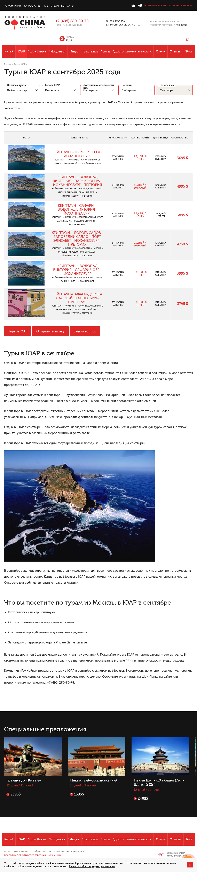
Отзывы (175, 51)
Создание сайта (176, 853)
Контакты (67, 6)
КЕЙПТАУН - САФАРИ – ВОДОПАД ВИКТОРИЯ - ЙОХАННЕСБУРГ (77, 209)
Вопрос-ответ (32, 6)
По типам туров (16, 85)
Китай (9, 51)
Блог (189, 51)
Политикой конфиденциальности (92, 866)
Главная (7, 64)
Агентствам (51, 6)
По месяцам (167, 85)
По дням (126, 85)
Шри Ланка (38, 51)
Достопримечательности (132, 51)
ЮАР (21, 51)
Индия (74, 51)
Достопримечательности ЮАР (98, 86)
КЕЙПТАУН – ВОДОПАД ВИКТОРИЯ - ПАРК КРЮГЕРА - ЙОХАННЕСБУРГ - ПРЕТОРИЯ (77, 181)
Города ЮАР (52, 85)
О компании (13, 6)
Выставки (91, 51)
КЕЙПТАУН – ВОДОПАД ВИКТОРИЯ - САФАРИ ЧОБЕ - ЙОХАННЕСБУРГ (77, 270)
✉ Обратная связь (155, 5)
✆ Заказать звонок (180, 5)
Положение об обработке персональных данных (32, 855)
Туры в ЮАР (19, 64)
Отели (160, 51)
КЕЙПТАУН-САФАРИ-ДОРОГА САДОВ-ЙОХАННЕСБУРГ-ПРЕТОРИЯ (77, 298)
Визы (106, 51)
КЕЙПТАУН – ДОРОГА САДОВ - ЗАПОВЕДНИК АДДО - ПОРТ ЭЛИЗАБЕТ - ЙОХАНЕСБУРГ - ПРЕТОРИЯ (77, 238)
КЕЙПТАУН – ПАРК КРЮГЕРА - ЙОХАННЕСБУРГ (77, 154)
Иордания (57, 51)
